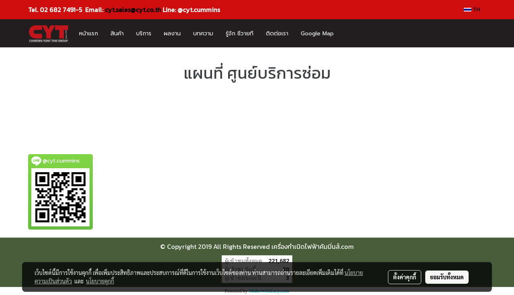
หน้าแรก (88, 33)
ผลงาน (172, 33)
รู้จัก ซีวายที (239, 33)
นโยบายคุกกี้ (100, 281)
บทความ (203, 33)
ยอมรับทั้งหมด (447, 277)
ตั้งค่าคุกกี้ (404, 277)
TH (472, 9)
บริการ (143, 33)
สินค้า (117, 33)
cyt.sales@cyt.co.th (133, 9)
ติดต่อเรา (277, 33)
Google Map (317, 33)
